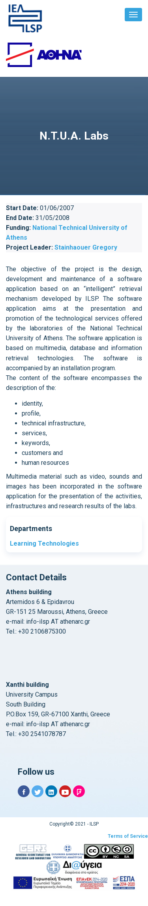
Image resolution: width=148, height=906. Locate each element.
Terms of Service (128, 836)
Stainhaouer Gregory (85, 247)
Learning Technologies (44, 543)
